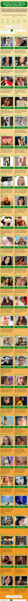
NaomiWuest (18, 321)
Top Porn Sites (13, 21)
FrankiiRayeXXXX (19, 359)
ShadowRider (4, 493)
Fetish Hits (14, 597)
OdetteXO (3, 359)
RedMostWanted (19, 73)
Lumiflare (17, 245)
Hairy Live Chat (2, 21)
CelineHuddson (18, 340)
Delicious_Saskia (5, 550)
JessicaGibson (18, 531)
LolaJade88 (17, 169)
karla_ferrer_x (18, 207)
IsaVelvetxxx (4, 379)
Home (8, 26)
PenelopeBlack (4, 93)
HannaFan (17, 283)
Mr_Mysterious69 (5, 111)
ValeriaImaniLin (18, 54)
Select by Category (16, 26)
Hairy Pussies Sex (19, 21)
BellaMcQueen (4, 340)
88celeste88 (3, 169)
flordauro (17, 150)
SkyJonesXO (18, 226)
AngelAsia (17, 512)
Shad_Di (17, 474)
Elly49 (16, 436)
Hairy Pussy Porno (7, 21)
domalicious (4, 226)
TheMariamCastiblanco (20, 416)
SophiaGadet (4, 264)
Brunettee (3, 207)
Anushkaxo (17, 398)
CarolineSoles (4, 130)
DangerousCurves (19, 455)
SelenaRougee (18, 493)
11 (6, 32)
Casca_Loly (17, 550)
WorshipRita (4, 436)
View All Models (4, 30)
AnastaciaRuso (4, 283)
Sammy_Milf (18, 130)
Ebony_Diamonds (5, 302)
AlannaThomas (4, 416)
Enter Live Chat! (7, 47)
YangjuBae (17, 93)
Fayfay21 (17, 302)
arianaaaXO (3, 54)
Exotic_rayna (4, 455)
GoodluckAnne (4, 187)
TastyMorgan (4, 150)
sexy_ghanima (18, 264)
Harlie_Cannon (4, 321)
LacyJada (3, 35)
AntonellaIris (4, 531)
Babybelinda (4, 245)
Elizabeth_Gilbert (5, 73)
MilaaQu (3, 474)
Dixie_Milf (17, 187)
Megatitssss (3, 398)
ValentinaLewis (4, 512)
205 (11, 32)
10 (3, 32)
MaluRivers (17, 379)
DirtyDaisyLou (18, 35)
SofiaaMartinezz (18, 111)
